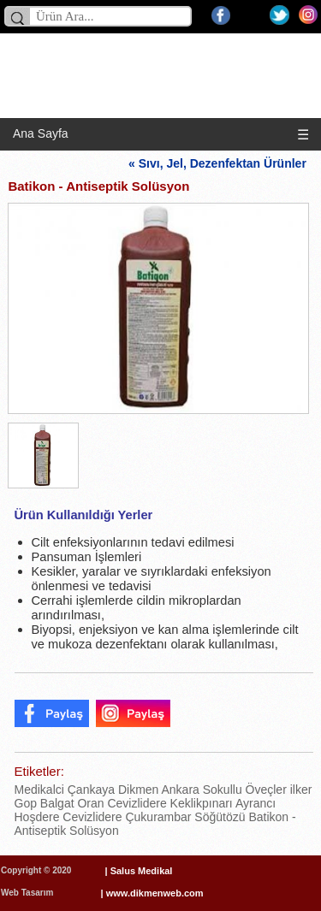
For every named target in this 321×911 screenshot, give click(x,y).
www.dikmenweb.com (155, 893)
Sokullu (220, 789)
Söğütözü (218, 817)
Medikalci (39, 789)
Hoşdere (37, 817)
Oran (89, 803)
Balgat (55, 803)
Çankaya (89, 789)
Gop (26, 803)
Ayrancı (254, 803)
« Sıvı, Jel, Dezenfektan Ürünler (220, 163)
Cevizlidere (135, 803)
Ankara (178, 789)
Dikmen (136, 789)
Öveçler (264, 789)
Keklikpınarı (200, 803)
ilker (299, 789)
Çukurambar (157, 817)
